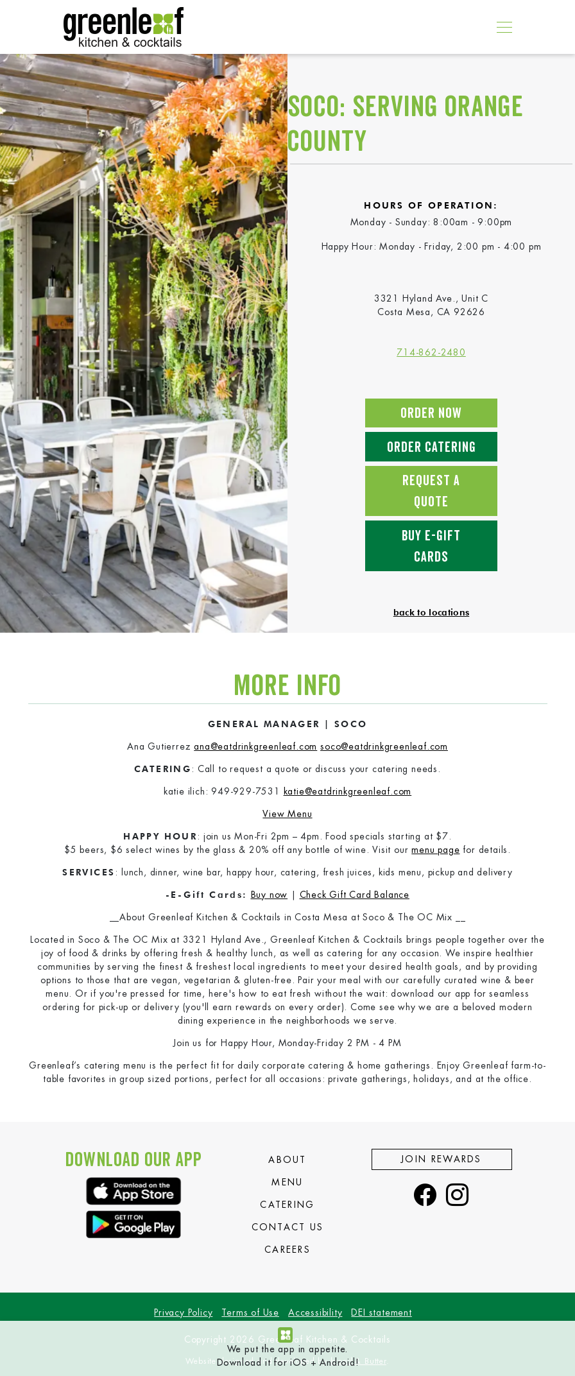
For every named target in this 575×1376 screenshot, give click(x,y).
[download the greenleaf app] (134, 1190)
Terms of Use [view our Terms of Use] (250, 1312)
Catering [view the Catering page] (287, 1204)
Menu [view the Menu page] (287, 1182)
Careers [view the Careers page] (287, 1249)
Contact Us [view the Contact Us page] (288, 1227)
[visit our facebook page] (425, 1196)
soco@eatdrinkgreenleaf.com (384, 746)
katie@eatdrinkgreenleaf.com (348, 791)
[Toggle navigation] (501, 27)
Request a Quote (431, 491)
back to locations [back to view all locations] (431, 612)
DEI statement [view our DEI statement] (381, 1312)
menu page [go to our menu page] (435, 849)
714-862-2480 (431, 352)
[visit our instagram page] (458, 1196)
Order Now (431, 413)
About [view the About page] (287, 1159)
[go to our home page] (124, 26)
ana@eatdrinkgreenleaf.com (255, 746)
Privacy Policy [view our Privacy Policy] (183, 1312)
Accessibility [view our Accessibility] (315, 1312)
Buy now (269, 894)
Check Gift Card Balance (354, 894)
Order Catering (431, 447)
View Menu (287, 813)
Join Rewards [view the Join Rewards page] (441, 1159)
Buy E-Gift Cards (431, 546)
